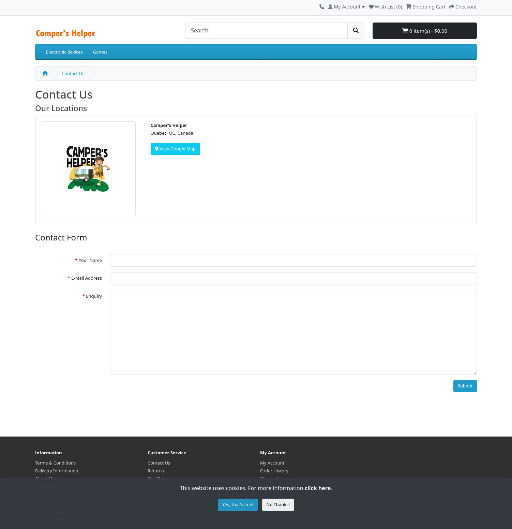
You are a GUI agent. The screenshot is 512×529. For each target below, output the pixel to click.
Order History (274, 471)
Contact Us (73, 73)
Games (100, 52)
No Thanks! (278, 504)
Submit (465, 386)
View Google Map (175, 149)
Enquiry (94, 296)
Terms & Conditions (55, 463)
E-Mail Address (86, 278)
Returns (156, 471)
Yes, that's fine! (237, 504)
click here (318, 488)
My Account (272, 463)
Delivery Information (56, 471)
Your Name (90, 260)
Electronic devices (64, 52)
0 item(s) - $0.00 (424, 30)
